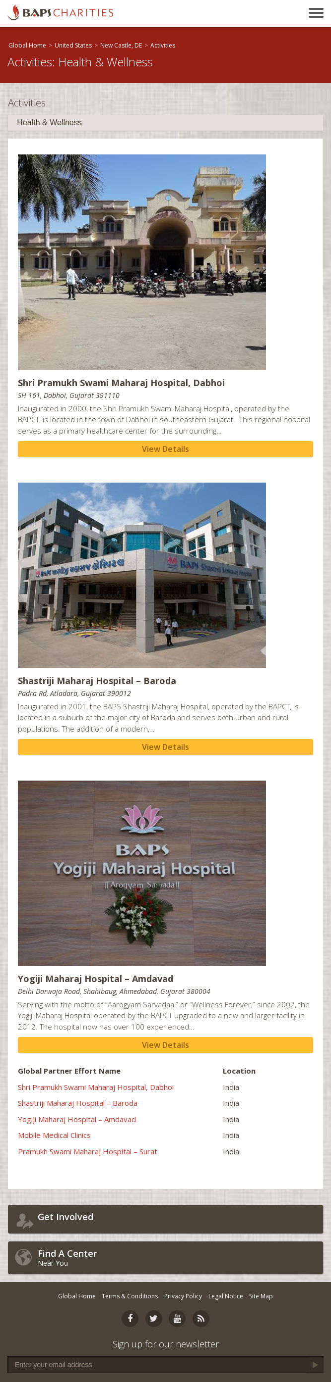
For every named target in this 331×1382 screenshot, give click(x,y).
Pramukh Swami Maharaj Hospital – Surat (87, 1151)
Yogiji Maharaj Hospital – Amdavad (77, 1119)
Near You (178, 1257)
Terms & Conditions (130, 1296)
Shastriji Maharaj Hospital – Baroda (77, 1103)
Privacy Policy (183, 1296)
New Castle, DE (121, 45)
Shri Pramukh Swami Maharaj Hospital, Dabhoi (96, 1087)
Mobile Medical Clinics (54, 1135)
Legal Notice (225, 1296)
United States (73, 45)
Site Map (261, 1296)
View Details (165, 449)
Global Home (27, 45)
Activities (162, 45)
